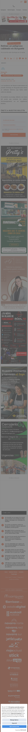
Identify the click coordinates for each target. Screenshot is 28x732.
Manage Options (14, 720)
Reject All (14, 723)
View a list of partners (16, 713)
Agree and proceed (14, 726)
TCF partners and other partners (16, 707)
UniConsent (23, 730)
